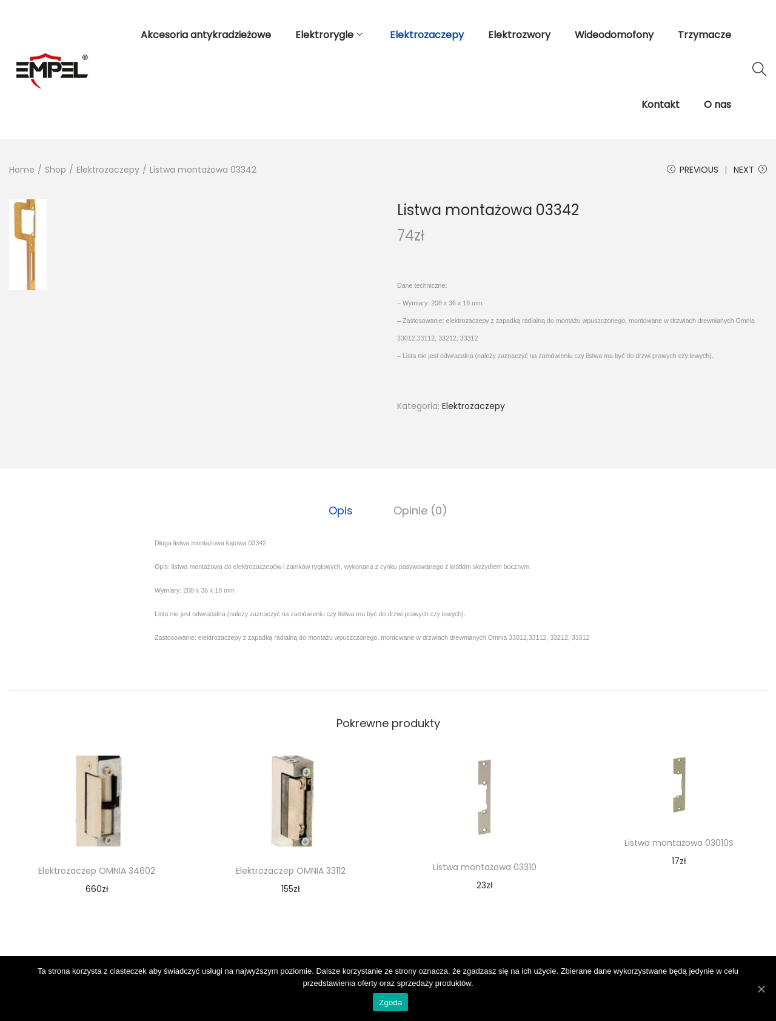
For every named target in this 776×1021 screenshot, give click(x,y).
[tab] (342, 510)
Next (750, 170)
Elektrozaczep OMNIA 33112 (291, 870)
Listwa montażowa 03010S (679, 842)
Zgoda (391, 1003)
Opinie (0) (420, 509)
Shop (55, 170)
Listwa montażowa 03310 (485, 866)
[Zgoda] (761, 989)
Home (22, 170)
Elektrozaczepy (107, 170)
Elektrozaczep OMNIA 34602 (96, 870)
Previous (692, 170)
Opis (342, 509)
